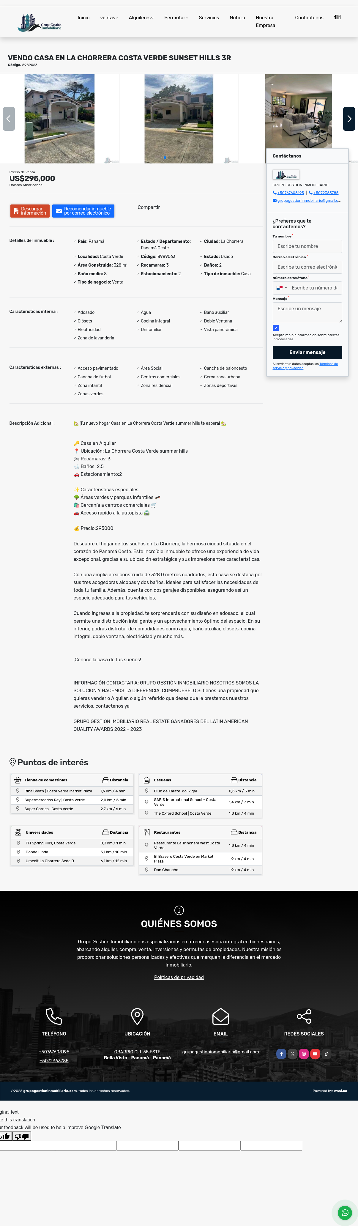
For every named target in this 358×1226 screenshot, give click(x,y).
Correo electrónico (290, 256)
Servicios (209, 18)
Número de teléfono (291, 277)
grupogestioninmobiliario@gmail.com (310, 200)
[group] (59, 118)
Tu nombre (283, 236)
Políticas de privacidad (179, 977)
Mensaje (281, 298)
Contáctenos (309, 18)
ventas (107, 18)
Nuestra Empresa (265, 21)
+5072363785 (326, 193)
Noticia (237, 18)
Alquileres (140, 18)
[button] (165, 157)
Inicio (84, 18)
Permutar (174, 18)
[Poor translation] (21, 1136)
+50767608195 (290, 193)
